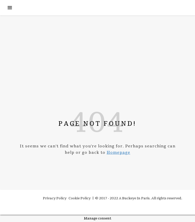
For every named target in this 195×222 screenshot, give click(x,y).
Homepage (118, 152)
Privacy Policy (55, 198)
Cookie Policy (80, 198)
